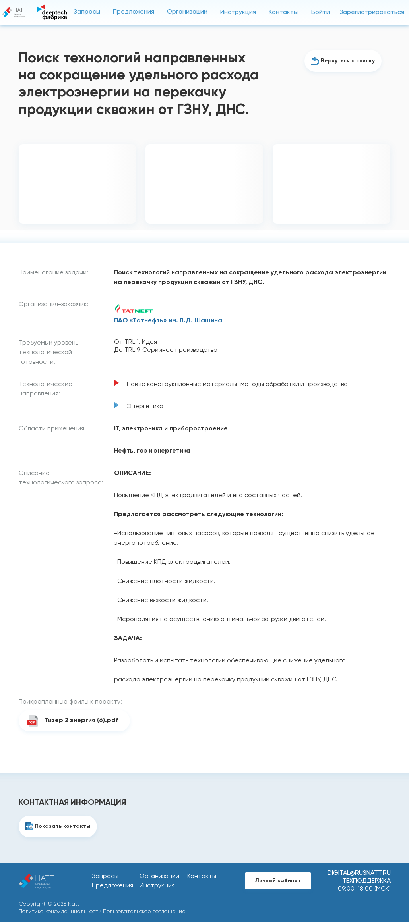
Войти (320, 12)
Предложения (133, 12)
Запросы (87, 12)
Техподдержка (366, 881)
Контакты (283, 12)
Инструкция (238, 12)
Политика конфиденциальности (60, 911)
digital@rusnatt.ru (359, 873)
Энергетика (145, 406)
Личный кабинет (278, 880)
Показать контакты (62, 826)
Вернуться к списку (348, 61)
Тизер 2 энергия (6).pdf (81, 721)
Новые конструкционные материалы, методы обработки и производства (237, 384)
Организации (187, 12)
